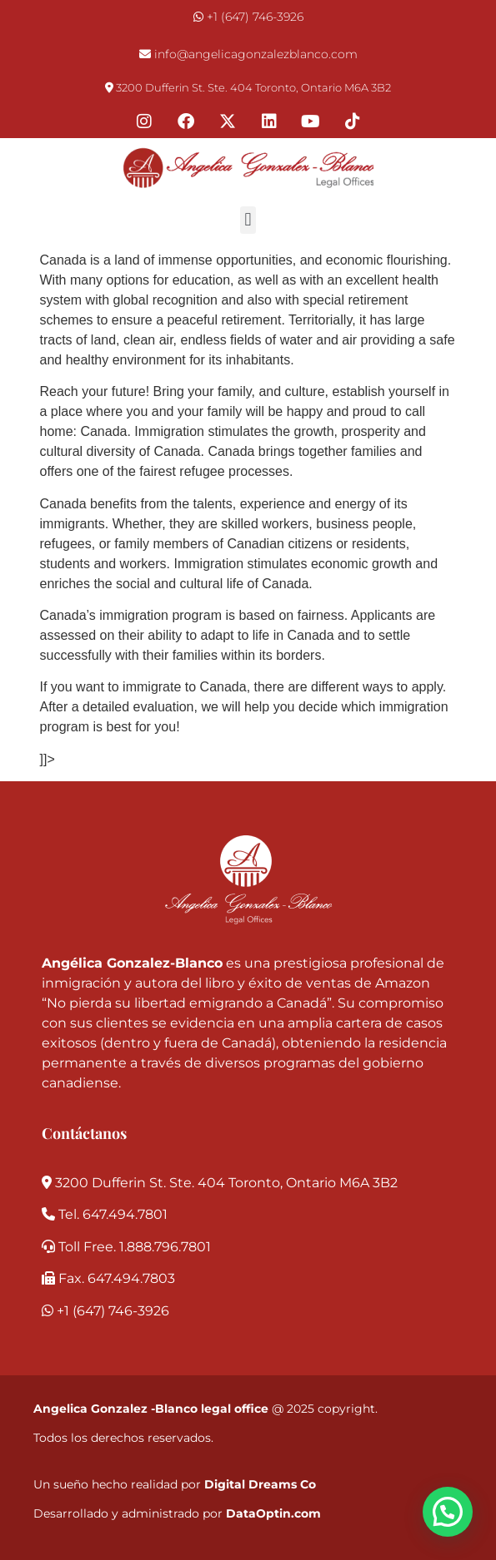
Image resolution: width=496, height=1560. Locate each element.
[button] (248, 220)
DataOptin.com (273, 1513)
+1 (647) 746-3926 (255, 16)
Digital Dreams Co (260, 1484)
